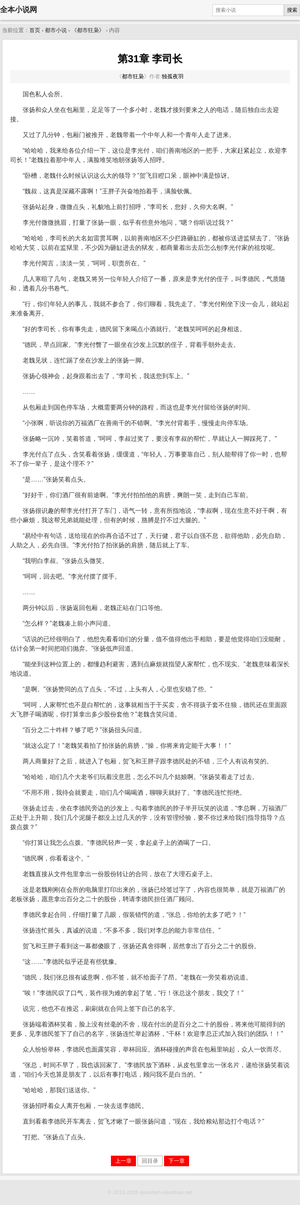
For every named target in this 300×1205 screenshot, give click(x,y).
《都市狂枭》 (87, 30)
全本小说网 (18, 9)
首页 (34, 30)
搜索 (292, 10)
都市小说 (56, 30)
